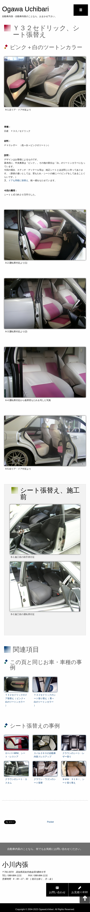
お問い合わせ (57, 890)
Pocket (50, 822)
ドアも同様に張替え (18, 180)
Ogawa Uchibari (25, 9)
